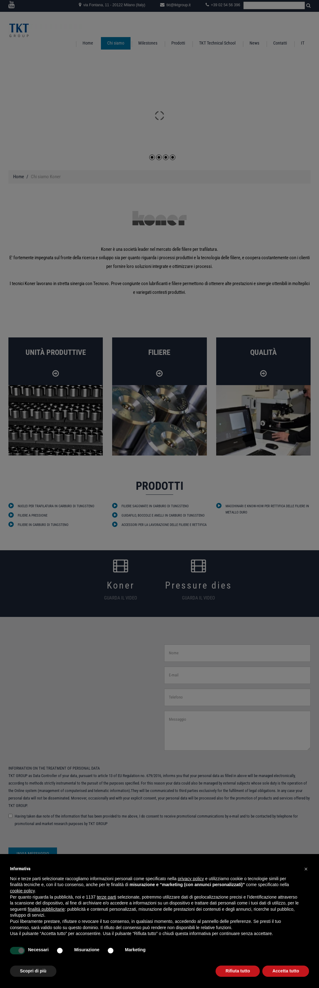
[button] (306, 869)
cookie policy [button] (22, 890)
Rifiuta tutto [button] (238, 970)
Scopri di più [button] (33, 970)
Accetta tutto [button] (285, 970)
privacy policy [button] (191, 878)
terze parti (106, 897)
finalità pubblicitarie (46, 909)
